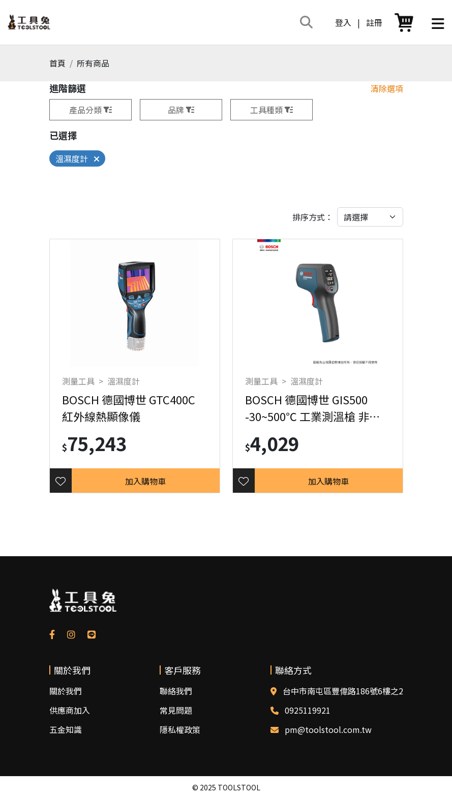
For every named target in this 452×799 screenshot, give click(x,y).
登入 (343, 22)
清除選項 (387, 88)
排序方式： (312, 217)
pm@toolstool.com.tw (328, 729)
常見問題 (176, 710)
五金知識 (65, 729)
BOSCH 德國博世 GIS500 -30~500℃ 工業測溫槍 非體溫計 (312, 416)
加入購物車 (145, 481)
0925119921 (307, 710)
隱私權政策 (180, 729)
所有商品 (93, 63)
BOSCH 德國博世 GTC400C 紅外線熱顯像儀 (128, 407)
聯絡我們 (176, 691)
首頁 (57, 63)
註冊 (374, 22)
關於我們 (65, 691)
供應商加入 (69, 710)
